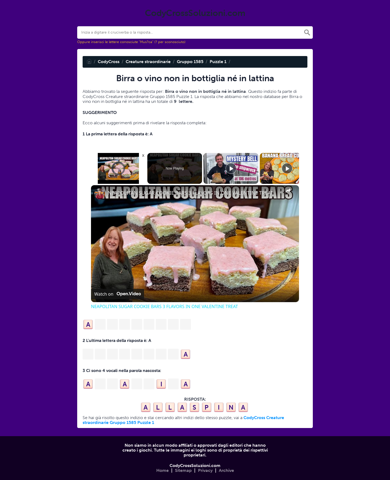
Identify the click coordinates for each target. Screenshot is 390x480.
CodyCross (108, 61)
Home (162, 470)
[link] (99, 193)
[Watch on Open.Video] (117, 294)
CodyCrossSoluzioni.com (195, 465)
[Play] (231, 168)
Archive (226, 470)
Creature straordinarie (148, 61)
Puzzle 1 (218, 61)
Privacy (205, 470)
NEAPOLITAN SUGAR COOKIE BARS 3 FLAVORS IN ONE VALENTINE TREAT (190, 193)
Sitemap (183, 470)
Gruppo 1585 (190, 61)
